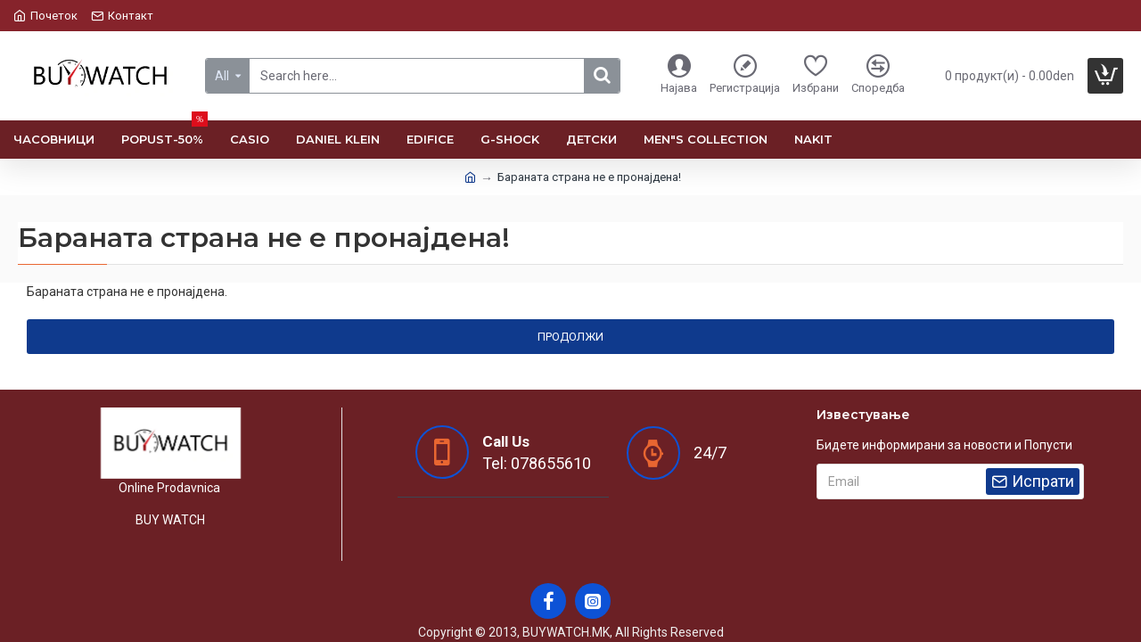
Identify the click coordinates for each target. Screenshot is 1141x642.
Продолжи (570, 336)
